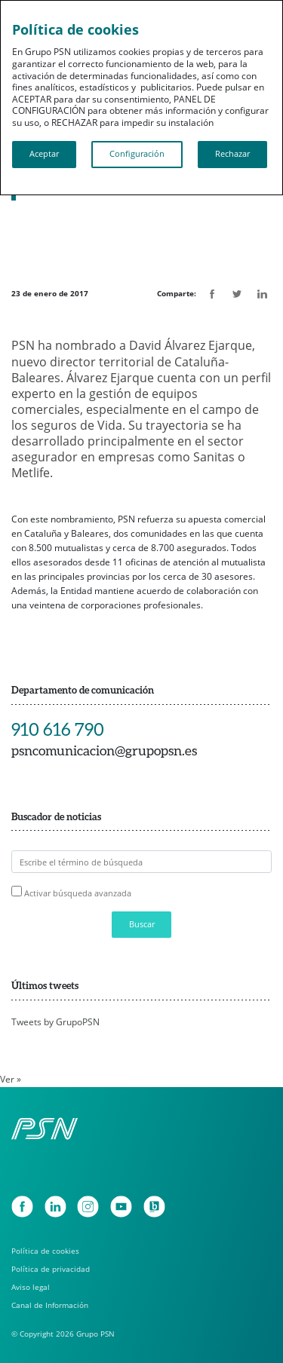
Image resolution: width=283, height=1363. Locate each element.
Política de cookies (45, 1251)
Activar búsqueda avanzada (77, 893)
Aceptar (44, 154)
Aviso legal (30, 1287)
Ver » (10, 1079)
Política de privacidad (50, 1269)
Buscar (142, 924)
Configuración (137, 154)
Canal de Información (49, 1305)
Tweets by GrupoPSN (55, 1021)
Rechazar (232, 154)
